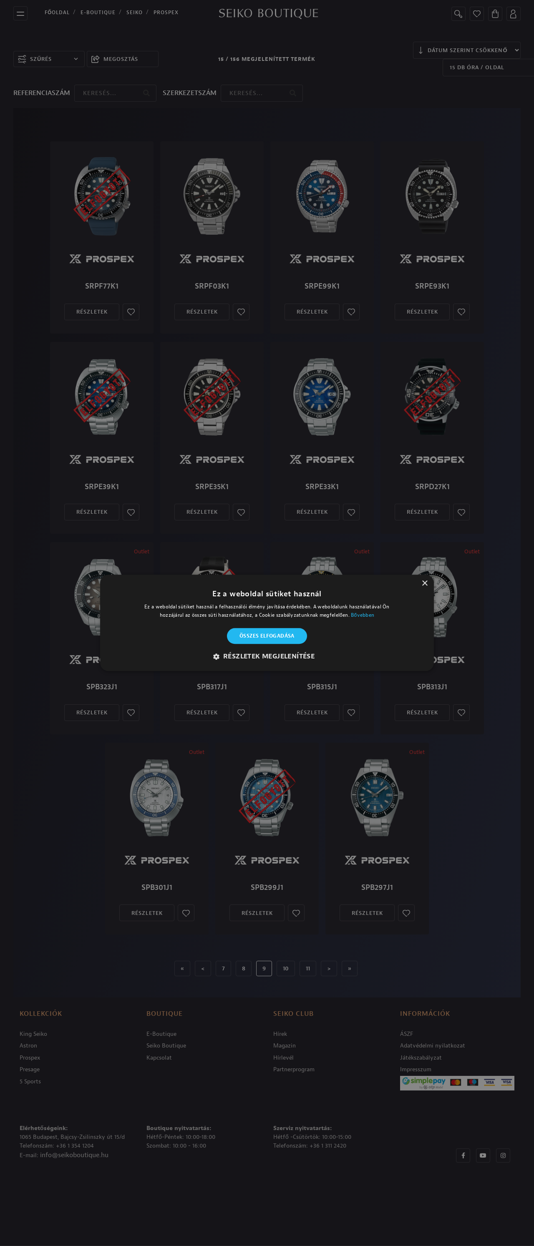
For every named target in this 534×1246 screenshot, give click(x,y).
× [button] (424, 583)
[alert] (267, 623)
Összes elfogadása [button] (267, 636)
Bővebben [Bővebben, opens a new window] (362, 615)
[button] (267, 657)
